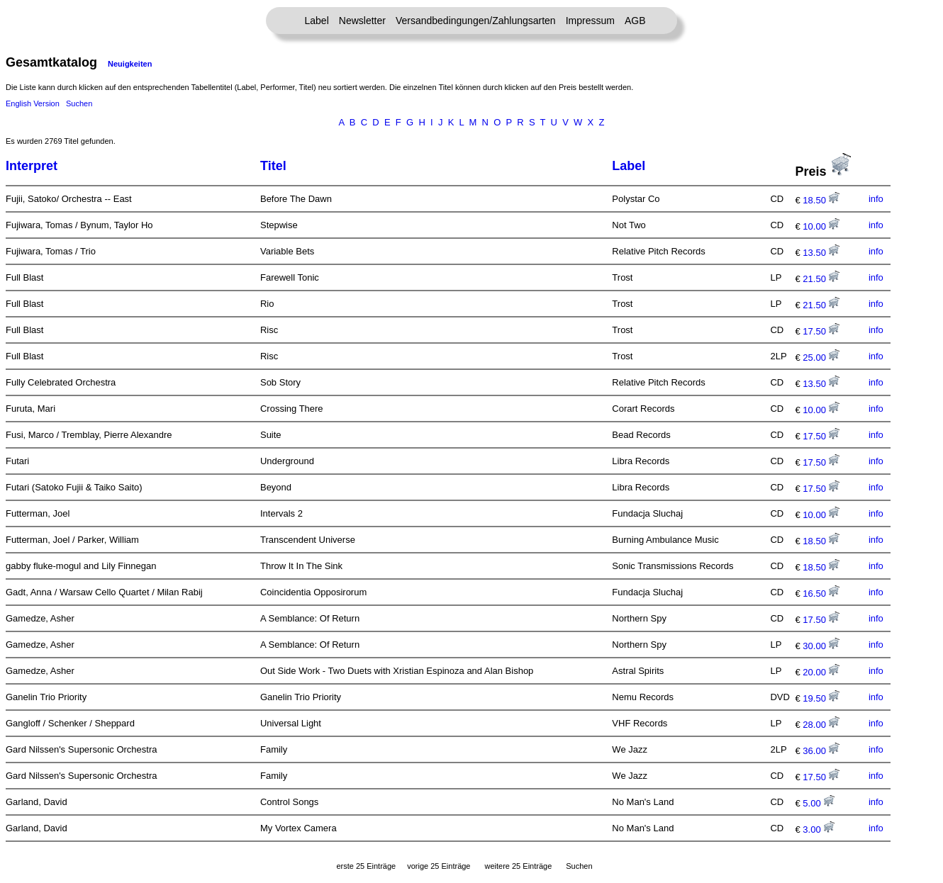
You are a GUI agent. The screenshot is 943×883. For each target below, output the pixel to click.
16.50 (821, 593)
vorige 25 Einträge (438, 866)
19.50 (821, 698)
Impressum (590, 20)
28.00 (821, 724)
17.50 (821, 331)
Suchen (79, 103)
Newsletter (362, 20)
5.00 (819, 803)
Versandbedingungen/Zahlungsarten (476, 20)
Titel (273, 166)
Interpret (31, 166)
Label (317, 20)
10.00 (821, 226)
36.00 (821, 751)
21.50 (821, 279)
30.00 (821, 646)
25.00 (821, 357)
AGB (635, 20)
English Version (33, 103)
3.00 (819, 829)
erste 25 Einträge (366, 866)
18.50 (821, 200)
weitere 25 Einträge (518, 866)
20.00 (821, 672)
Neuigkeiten (130, 64)
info (876, 198)
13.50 (821, 252)
